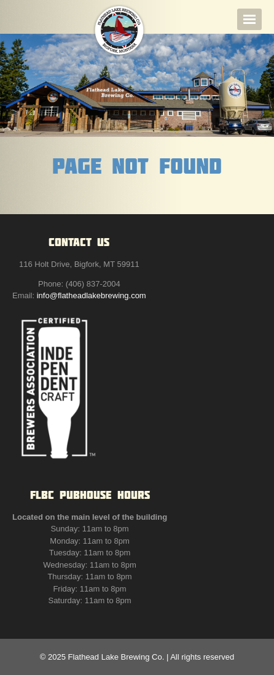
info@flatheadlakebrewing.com (91, 295)
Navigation (249, 19)
